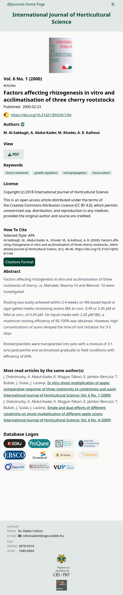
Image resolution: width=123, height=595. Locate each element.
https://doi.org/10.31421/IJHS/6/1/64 (37, 115)
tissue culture (101, 173)
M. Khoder (67, 132)
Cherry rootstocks (17, 173)
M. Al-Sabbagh (17, 132)
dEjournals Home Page (26, 4)
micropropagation (75, 173)
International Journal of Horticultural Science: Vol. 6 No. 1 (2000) (57, 395)
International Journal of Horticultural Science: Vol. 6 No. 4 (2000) (57, 420)
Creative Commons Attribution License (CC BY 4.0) (51, 205)
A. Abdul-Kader (43, 132)
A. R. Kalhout (88, 132)
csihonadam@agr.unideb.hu (43, 536)
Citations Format (19, 262)
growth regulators (45, 173)
